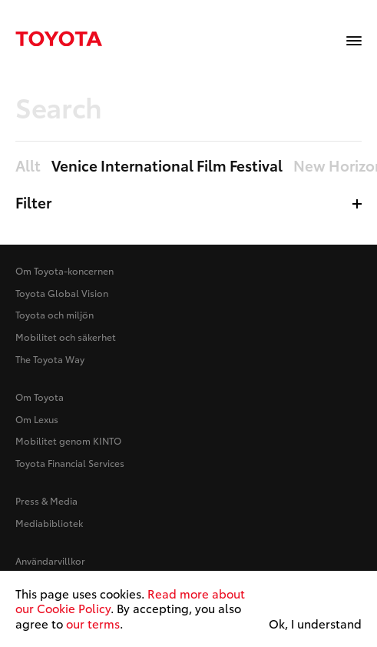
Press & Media (46, 500)
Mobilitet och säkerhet (65, 336)
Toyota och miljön (54, 314)
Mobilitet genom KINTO (68, 440)
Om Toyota (39, 396)
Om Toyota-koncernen (64, 270)
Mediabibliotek (49, 522)
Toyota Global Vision (61, 292)
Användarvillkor (50, 560)
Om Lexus (36, 418)
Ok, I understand (315, 624)
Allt (28, 166)
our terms (93, 623)
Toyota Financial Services (69, 462)
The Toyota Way (49, 358)
